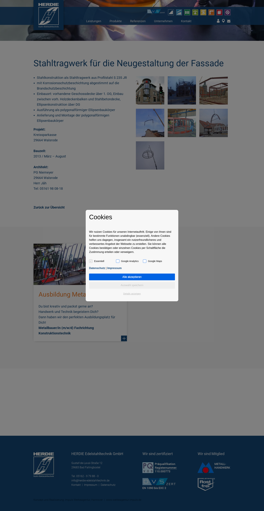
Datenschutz (97, 268)
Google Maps (155, 261)
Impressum (114, 268)
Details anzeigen (132, 293)
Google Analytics (130, 261)
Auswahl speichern (132, 285)
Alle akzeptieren (132, 276)
